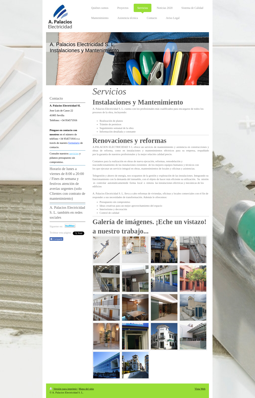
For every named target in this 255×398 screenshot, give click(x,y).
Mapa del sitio (86, 388)
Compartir (56, 239)
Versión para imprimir (64, 388)
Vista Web (200, 388)
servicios (74, 153)
